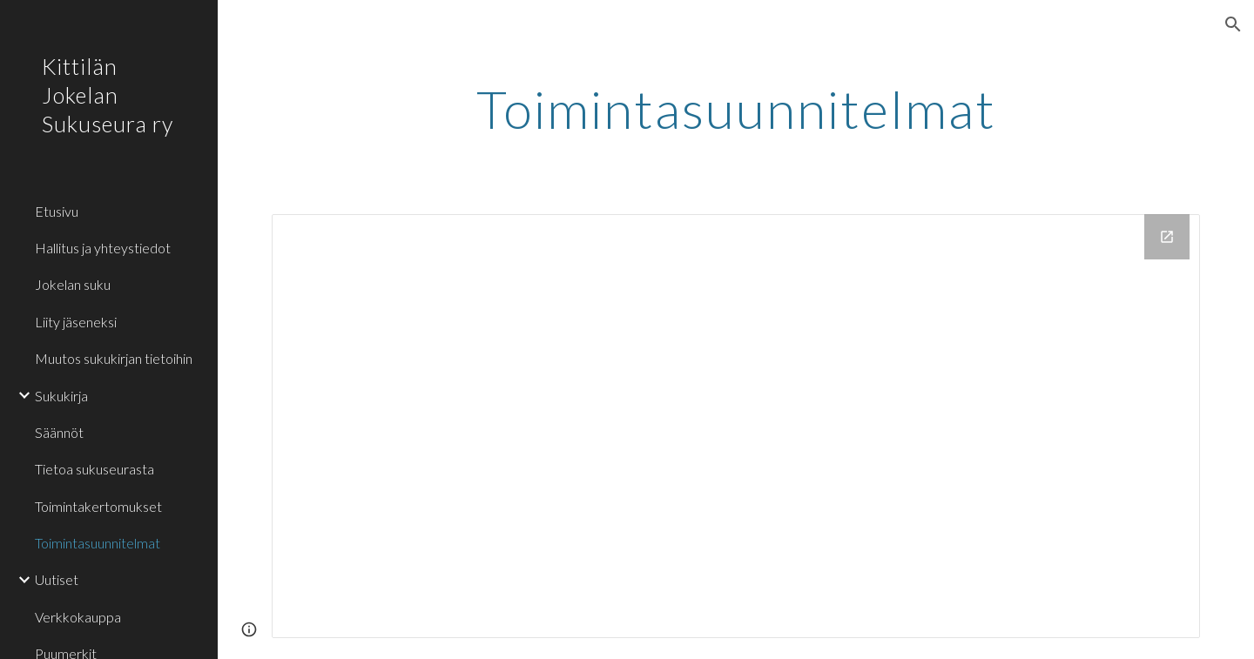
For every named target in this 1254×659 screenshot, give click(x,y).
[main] (736, 109)
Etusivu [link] (56, 211)
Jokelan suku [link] (73, 284)
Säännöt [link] (59, 432)
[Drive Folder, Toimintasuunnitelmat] (736, 426)
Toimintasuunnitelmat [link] (97, 543)
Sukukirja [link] (61, 395)
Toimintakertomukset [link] (98, 506)
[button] (1233, 24)
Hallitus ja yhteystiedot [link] (103, 247)
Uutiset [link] (56, 579)
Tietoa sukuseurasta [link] (94, 469)
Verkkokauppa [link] (78, 617)
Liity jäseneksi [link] (76, 321)
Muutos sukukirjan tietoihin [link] (113, 358)
